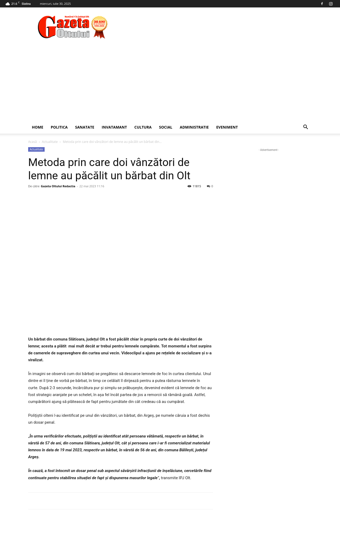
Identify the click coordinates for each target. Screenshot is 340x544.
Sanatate (84, 127)
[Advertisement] (170, 81)
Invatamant (114, 127)
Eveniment (227, 127)
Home (37, 127)
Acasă (32, 141)
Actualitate (50, 141)
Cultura (143, 127)
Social (165, 127)
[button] (305, 127)
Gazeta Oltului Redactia (58, 186)
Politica (59, 127)
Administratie (194, 127)
